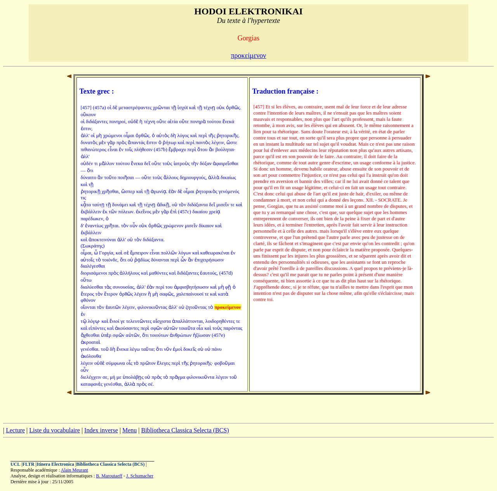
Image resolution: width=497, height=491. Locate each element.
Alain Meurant (74, 470)
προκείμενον (248, 55)
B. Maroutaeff (109, 476)
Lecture (15, 430)
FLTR (29, 464)
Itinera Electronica (55, 464)
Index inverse (101, 430)
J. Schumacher (139, 476)
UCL (15, 464)
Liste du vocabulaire (54, 430)
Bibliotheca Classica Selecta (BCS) (185, 430)
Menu (129, 430)
